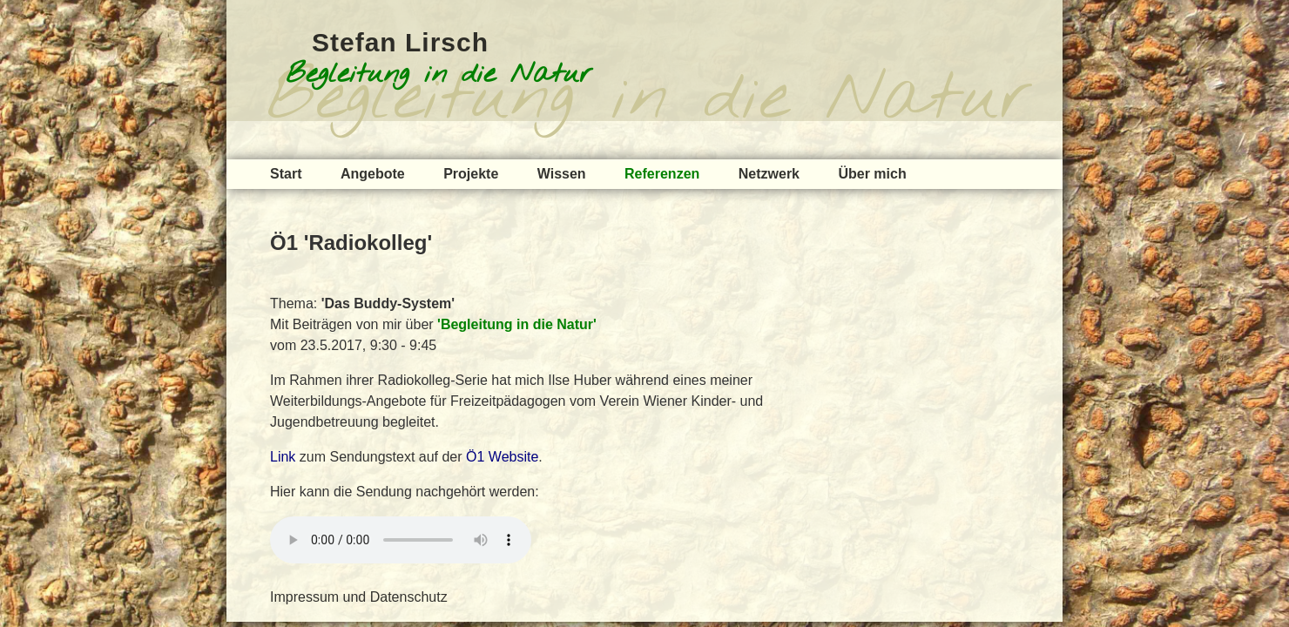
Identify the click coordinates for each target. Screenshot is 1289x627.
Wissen (561, 173)
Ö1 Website (502, 456)
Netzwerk (769, 173)
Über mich (872, 173)
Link (282, 456)
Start (285, 173)
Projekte (470, 173)
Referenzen (661, 173)
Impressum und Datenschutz (359, 597)
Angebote (373, 173)
